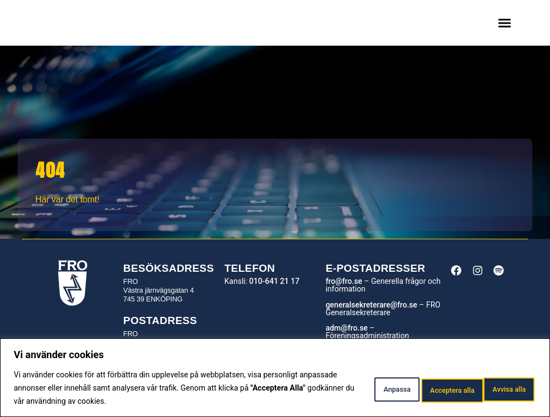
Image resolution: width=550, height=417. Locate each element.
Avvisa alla (416, 387)
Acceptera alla (495, 387)
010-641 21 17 (274, 281)
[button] (504, 23)
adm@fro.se (346, 327)
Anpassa (346, 387)
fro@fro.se (343, 281)
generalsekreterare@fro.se (371, 304)
